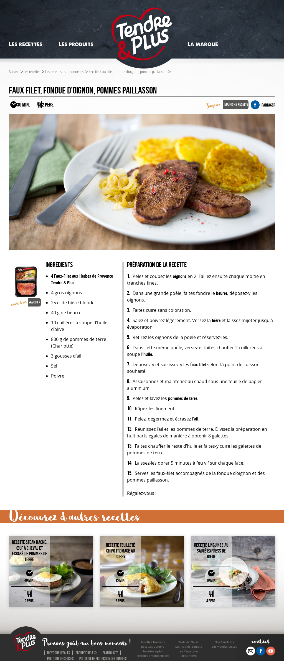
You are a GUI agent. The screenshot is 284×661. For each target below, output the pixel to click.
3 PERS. (120, 600)
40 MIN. (29, 580)
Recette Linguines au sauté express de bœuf (211, 550)
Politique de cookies (60, 658)
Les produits (76, 44)
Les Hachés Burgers (188, 647)
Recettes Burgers (152, 647)
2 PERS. (29, 600)
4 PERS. (211, 600)
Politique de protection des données (102, 658)
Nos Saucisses (224, 642)
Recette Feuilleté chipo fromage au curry (120, 550)
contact (261, 641)
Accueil (14, 71)
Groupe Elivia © (86, 652)
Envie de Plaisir (188, 642)
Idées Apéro (189, 656)
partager (263, 104)
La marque (202, 44)
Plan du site (110, 652)
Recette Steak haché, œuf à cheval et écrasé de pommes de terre (29, 551)
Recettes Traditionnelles (152, 656)
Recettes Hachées (153, 642)
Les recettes (25, 44)
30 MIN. (211, 580)
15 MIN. (120, 580)
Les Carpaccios (188, 651)
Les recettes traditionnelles (64, 71)
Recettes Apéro (153, 651)
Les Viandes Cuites (224, 647)
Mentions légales (58, 652)
